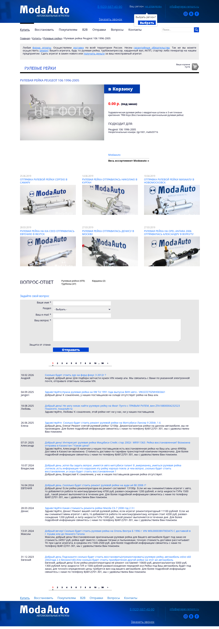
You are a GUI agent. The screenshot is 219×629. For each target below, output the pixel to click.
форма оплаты (41, 47)
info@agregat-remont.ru (184, 6)
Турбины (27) (68, 283)
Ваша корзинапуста (183, 65)
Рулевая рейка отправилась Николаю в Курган (109, 181)
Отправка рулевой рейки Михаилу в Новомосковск (169, 181)
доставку (78, 47)
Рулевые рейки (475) (73, 280)
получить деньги (94, 53)
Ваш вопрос (42, 320)
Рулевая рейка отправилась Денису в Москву (108, 232)
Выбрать (147, 23)
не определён (153, 6)
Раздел (47, 308)
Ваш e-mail (43, 314)
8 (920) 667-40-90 (110, 7)
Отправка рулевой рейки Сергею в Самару (43, 181)
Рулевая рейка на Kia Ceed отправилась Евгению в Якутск (47, 232)
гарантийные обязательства (152, 47)
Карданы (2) (98, 280)
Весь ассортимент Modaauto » (128, 160)
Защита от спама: (40, 344)
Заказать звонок (110, 19)
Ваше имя (44, 302)
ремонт (44, 50)
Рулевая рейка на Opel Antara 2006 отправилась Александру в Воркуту (169, 232)
